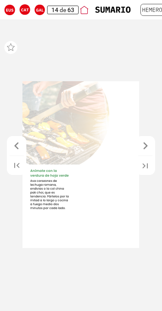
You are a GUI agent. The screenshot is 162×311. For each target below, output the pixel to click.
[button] (9, 9)
